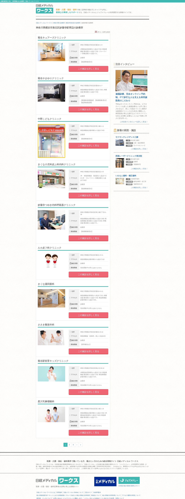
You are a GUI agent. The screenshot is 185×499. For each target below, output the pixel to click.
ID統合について (96, 495)
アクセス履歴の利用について (131, 495)
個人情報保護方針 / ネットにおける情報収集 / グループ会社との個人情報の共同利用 (63, 495)
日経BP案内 (97, 492)
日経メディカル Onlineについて (73, 492)
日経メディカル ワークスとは (45, 492)
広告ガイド (88, 492)
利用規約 (59, 492)
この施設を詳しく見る (88, 69)
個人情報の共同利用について (111, 495)
